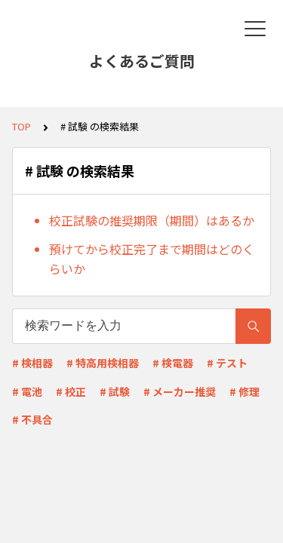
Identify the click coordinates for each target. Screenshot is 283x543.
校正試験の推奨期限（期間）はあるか (151, 220)
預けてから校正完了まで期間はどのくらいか (151, 259)
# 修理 (244, 391)
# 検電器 (172, 362)
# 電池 (27, 391)
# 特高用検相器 (102, 362)
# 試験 (115, 391)
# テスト (227, 362)
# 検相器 (32, 362)
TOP (21, 126)
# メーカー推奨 (179, 391)
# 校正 (71, 391)
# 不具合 (32, 419)
